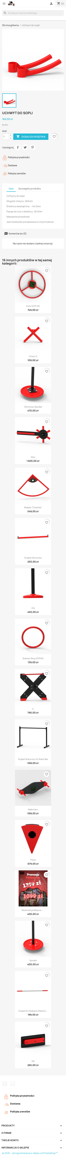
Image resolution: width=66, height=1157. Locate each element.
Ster (33, 457)
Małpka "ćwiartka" (33, 507)
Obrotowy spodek (33, 406)
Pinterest (32, 147)
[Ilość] (5, 137)
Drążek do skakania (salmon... (33, 1011)
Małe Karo (33, 809)
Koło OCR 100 (33, 306)
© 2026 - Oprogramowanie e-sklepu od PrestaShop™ (30, 1153)
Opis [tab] (11, 188)
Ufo (33, 608)
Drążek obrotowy (33, 557)
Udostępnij (18, 147)
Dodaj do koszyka (30, 137)
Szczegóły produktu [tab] (29, 188)
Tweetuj (25, 147)
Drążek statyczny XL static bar (33, 759)
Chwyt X (33, 356)
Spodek (33, 960)
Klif (33, 1061)
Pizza (33, 859)
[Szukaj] (33, 13)
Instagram (12, 1083)
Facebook (4, 1083)
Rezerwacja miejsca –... (33, 910)
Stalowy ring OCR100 (33, 658)
